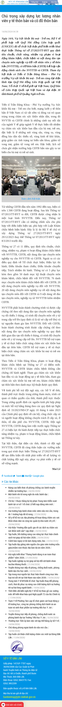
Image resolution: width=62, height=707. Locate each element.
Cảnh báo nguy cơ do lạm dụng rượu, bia (26, 540)
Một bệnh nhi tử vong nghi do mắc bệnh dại (27, 494)
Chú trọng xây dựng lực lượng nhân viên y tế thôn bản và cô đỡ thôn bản (31, 18)
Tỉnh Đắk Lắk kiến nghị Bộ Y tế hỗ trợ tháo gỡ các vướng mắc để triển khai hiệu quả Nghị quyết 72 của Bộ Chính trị (34, 592)
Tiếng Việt (34, 2)
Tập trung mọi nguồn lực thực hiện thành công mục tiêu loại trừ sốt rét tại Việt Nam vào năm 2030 (33, 576)
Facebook (7, 475)
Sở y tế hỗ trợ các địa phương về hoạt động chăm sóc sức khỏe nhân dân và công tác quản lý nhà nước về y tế (34, 519)
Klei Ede (54, 2)
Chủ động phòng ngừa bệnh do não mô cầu (27, 627)
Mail (25, 475)
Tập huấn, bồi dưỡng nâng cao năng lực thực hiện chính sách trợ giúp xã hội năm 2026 (33, 536)
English (44, 2)
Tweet (17, 475)
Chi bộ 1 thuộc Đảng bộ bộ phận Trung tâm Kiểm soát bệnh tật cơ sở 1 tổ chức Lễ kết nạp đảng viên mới (32, 502)
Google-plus (36, 475)
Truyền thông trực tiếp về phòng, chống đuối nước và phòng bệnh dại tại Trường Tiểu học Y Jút (31, 616)
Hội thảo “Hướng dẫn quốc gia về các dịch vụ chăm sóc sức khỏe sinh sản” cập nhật (33, 529)
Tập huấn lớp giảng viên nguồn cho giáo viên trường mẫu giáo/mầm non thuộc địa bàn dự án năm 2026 (34, 546)
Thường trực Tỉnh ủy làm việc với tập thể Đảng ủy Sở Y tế (33, 620)
